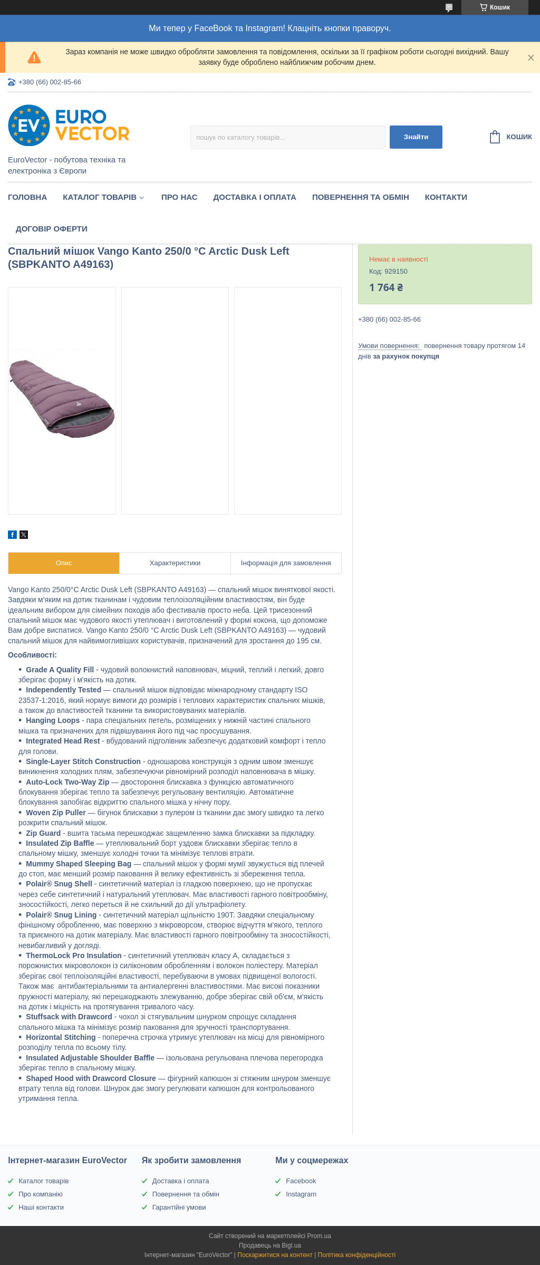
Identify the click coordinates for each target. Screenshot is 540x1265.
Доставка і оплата (255, 197)
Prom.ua (319, 1236)
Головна (27, 197)
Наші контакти (41, 1207)
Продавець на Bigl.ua (270, 1245)
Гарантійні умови (179, 1207)
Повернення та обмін (360, 197)
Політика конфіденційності (357, 1255)
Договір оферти (52, 229)
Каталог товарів (100, 197)
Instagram (301, 1194)
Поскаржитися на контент (274, 1255)
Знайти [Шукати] (416, 137)
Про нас (179, 197)
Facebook (301, 1181)
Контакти (446, 197)
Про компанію (40, 1194)
